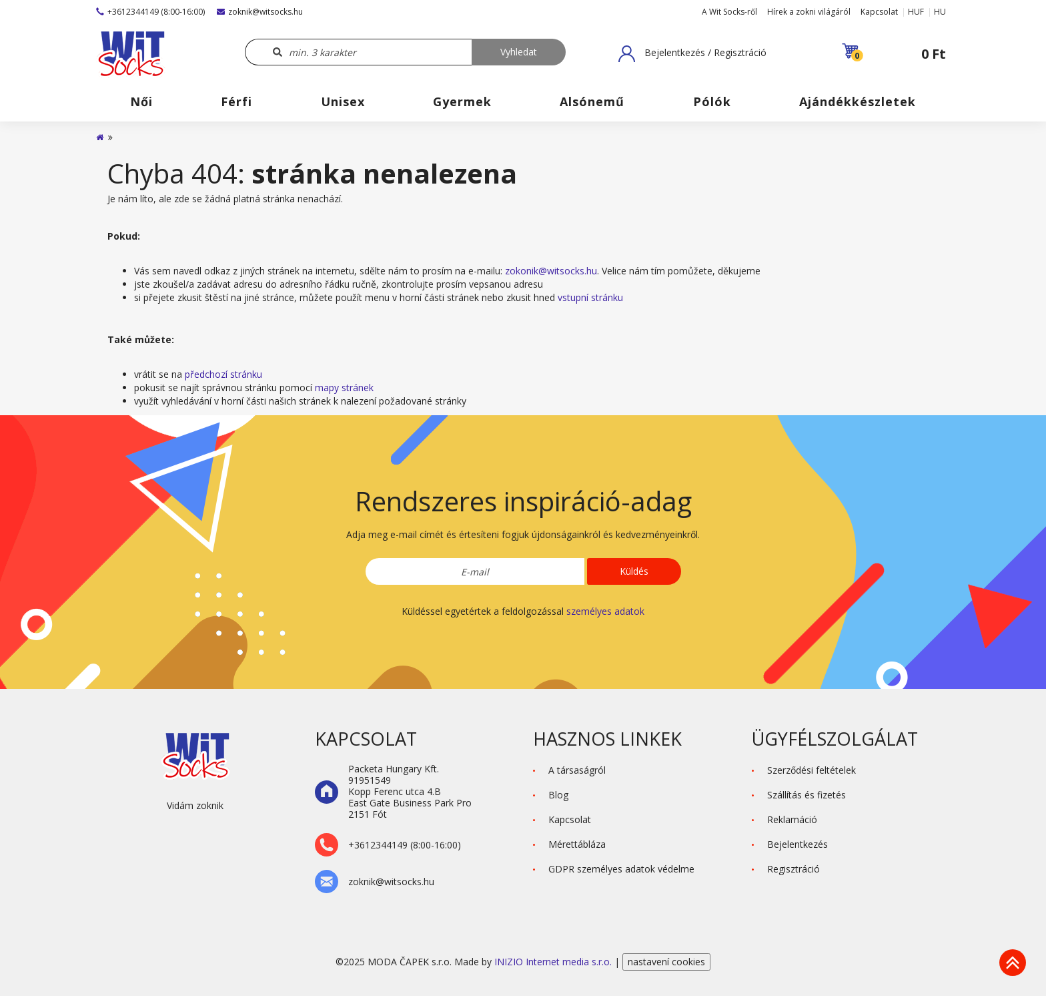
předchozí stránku (223, 374)
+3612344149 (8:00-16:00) (150, 11)
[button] (692, 53)
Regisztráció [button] (793, 868)
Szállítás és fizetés (806, 794)
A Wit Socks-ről (729, 11)
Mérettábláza (577, 844)
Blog (558, 794)
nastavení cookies (666, 961)
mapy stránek (344, 387)
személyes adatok (605, 611)
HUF (916, 11)
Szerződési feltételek (811, 770)
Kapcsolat (879, 11)
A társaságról (577, 770)
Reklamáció (792, 819)
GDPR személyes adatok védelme (621, 868)
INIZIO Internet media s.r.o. (554, 961)
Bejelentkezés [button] (797, 844)
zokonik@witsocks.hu (551, 270)
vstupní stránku (590, 297)
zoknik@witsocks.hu (260, 11)
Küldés (634, 571)
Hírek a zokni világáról (809, 11)
